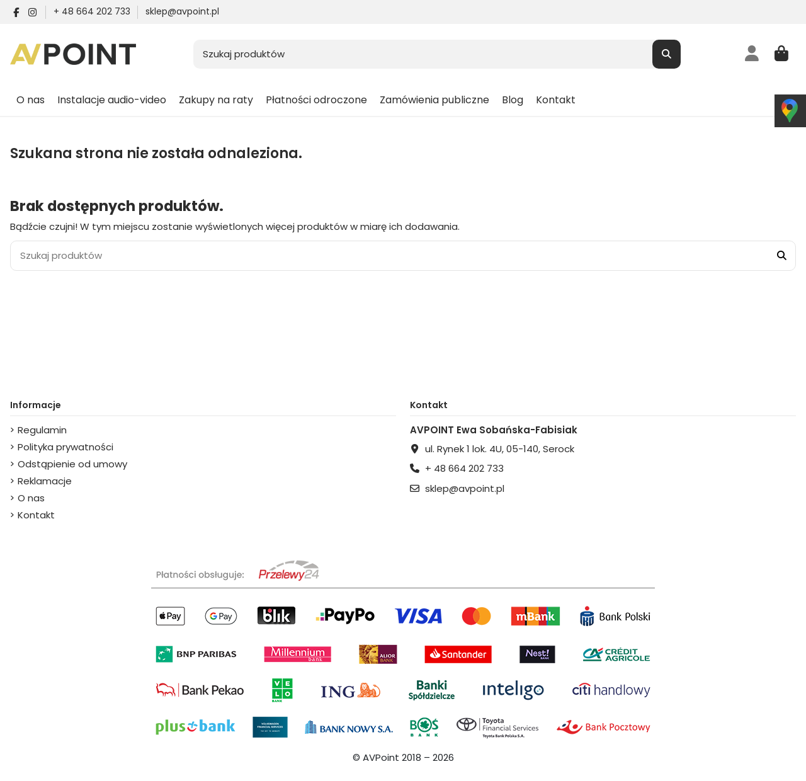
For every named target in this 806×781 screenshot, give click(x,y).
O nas (31, 498)
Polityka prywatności (65, 446)
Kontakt (36, 515)
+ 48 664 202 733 (93, 11)
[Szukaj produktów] (666, 54)
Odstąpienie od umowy (72, 463)
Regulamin (42, 429)
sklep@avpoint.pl (182, 11)
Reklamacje (45, 480)
